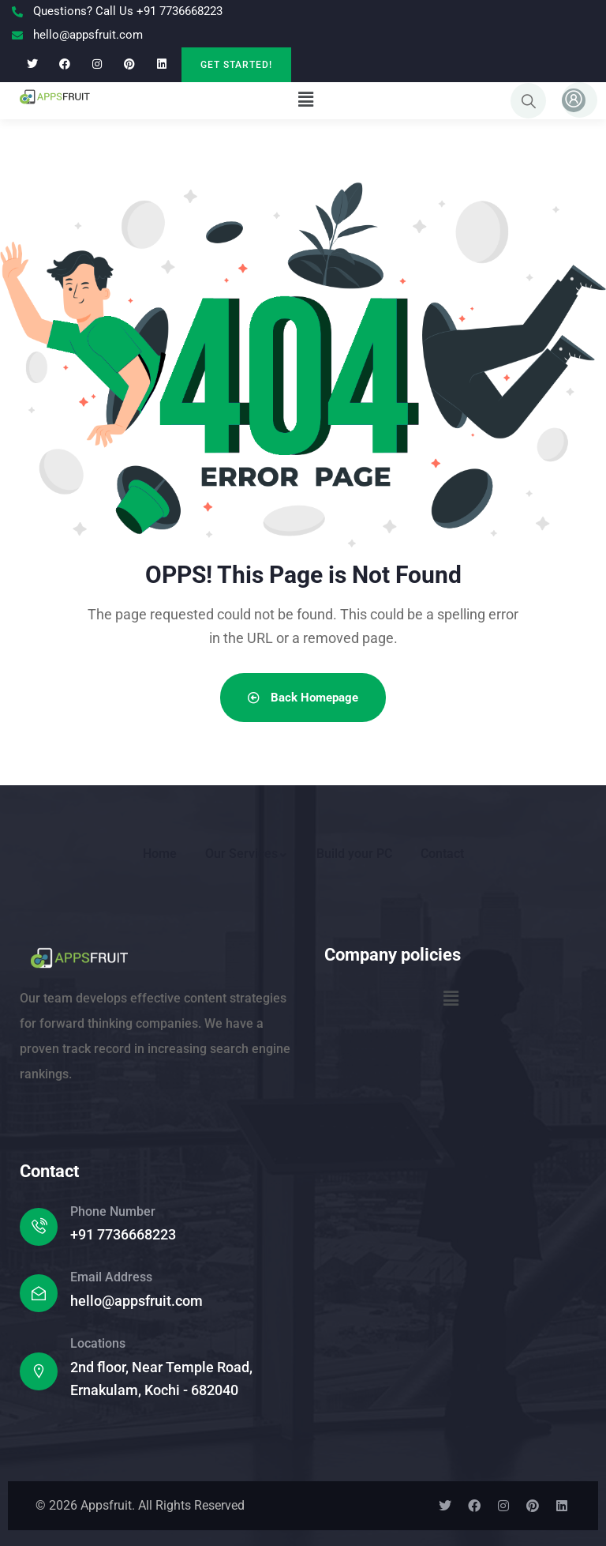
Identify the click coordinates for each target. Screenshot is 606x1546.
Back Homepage (303, 697)
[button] (305, 100)
